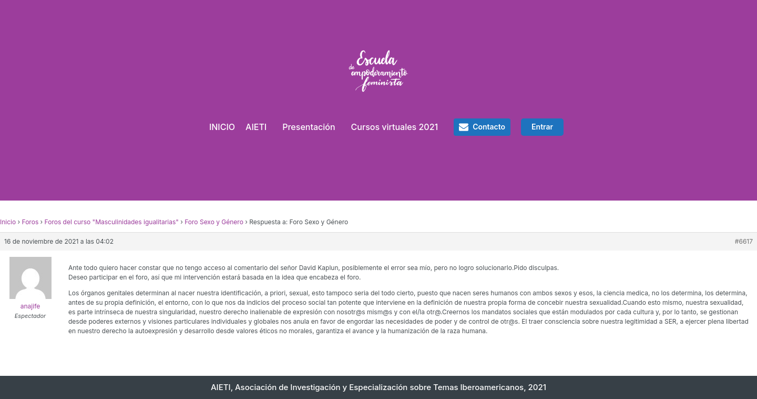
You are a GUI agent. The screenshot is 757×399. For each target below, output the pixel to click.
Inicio (8, 222)
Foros (30, 222)
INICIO (222, 127)
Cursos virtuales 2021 (394, 127)
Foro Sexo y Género (214, 222)
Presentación (308, 127)
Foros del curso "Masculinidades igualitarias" (112, 222)
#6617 (744, 241)
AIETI (256, 127)
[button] (482, 126)
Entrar (542, 126)
